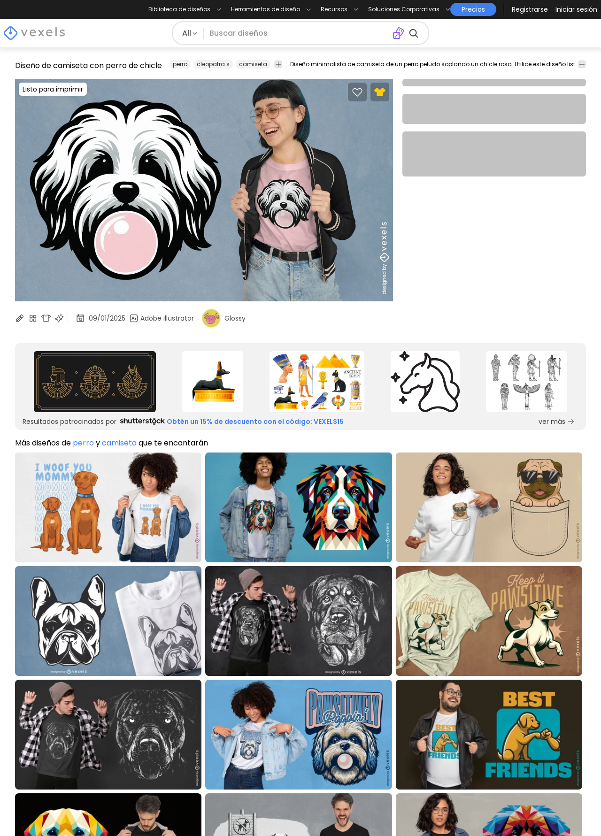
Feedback (261, 750)
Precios (142, 685)
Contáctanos (268, 737)
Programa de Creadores (287, 685)
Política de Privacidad (168, 711)
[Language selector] (529, 700)
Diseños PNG (38, 711)
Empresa (259, 711)
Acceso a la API (271, 724)
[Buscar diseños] (298, 33)
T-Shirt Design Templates (60, 724)
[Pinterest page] (549, 811)
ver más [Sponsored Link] (557, 421)
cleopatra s (213, 64)
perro (180, 64)
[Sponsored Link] (95, 381)
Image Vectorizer (389, 724)
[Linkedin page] (580, 811)
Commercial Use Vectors (60, 737)
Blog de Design (42, 685)
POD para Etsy (41, 764)
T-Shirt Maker (381, 737)
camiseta (253, 64)
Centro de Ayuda (160, 724)
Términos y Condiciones (173, 698)
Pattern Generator (391, 764)
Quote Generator (389, 750)
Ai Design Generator (394, 698)
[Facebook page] (533, 811)
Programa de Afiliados (283, 698)
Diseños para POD (48, 750)
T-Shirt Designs (42, 698)
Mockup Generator (392, 711)
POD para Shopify (47, 777)
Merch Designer (386, 685)
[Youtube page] (564, 811)
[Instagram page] (518, 811)
